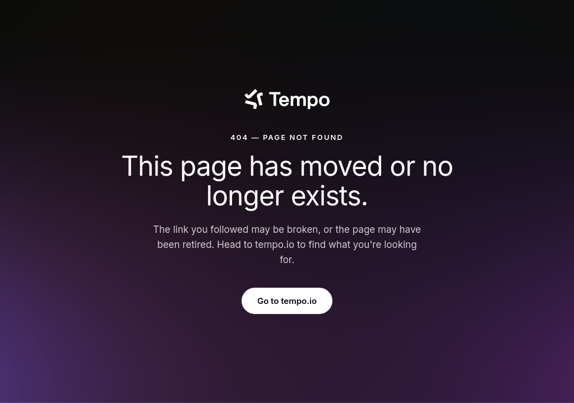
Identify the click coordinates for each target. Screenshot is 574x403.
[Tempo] (286, 99)
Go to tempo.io (287, 301)
